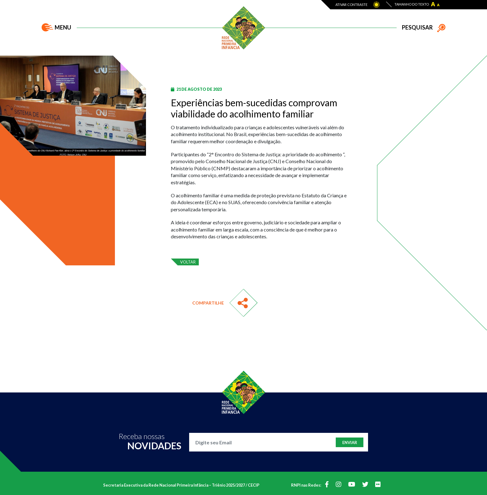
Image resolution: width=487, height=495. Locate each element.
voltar (188, 261)
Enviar (349, 442)
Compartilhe (208, 302)
